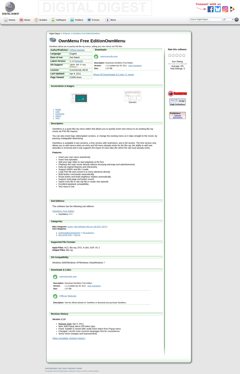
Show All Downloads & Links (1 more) (113, 74)
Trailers (76, 20)
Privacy (64, 368)
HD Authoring (88, 233)
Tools (57, 118)
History (58, 116)
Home (9, 20)
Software (58, 20)
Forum (93, 20)
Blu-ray (77, 235)
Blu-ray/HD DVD (65, 235)
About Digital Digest (51, 368)
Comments (59, 114)
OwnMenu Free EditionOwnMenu (86, 34)
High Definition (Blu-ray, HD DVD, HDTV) (90, 227)
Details (58, 109)
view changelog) (135, 66)
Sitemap (79, 368)
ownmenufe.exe (106, 56)
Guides (40, 20)
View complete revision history (68, 338)
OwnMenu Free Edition (63, 211)
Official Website (77, 50)
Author (70, 227)
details (79, 61)
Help (59, 368)
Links (57, 112)
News (24, 20)
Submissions (72, 368)
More (110, 20)
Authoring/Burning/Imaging (69, 233)
